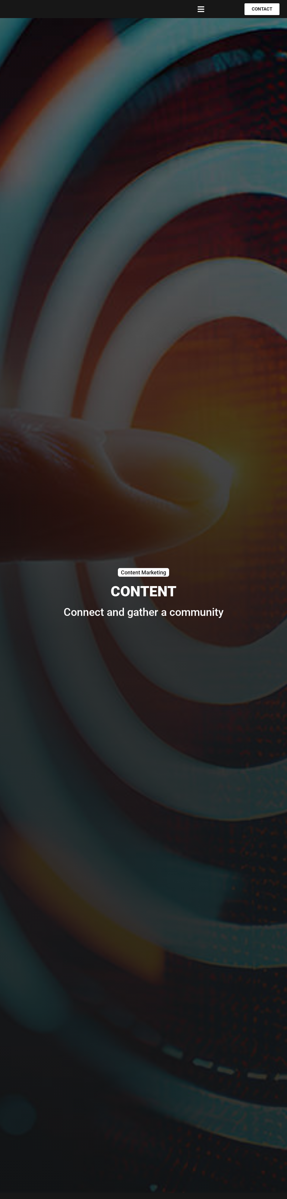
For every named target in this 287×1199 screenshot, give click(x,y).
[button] (201, 9)
